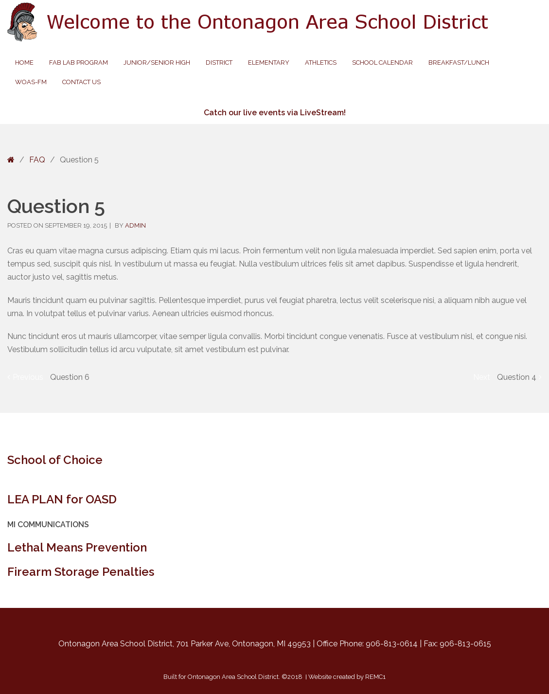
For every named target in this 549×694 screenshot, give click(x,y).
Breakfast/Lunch (458, 62)
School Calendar (382, 62)
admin (135, 225)
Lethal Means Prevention (77, 547)
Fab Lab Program (78, 62)
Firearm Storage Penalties (80, 572)
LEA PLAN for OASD (62, 499)
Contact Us (81, 82)
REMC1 (375, 676)
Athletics (320, 62)
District (219, 62)
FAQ (37, 159)
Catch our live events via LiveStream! (275, 112)
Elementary (268, 62)
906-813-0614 (392, 643)
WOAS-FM (31, 82)
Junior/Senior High (157, 62)
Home (24, 62)
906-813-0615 (465, 643)
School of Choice (55, 460)
